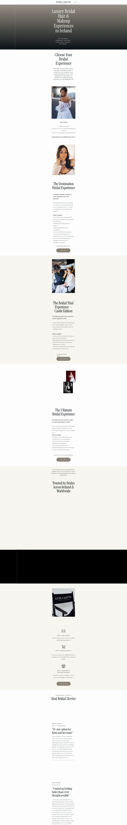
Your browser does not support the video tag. (84, 319)
